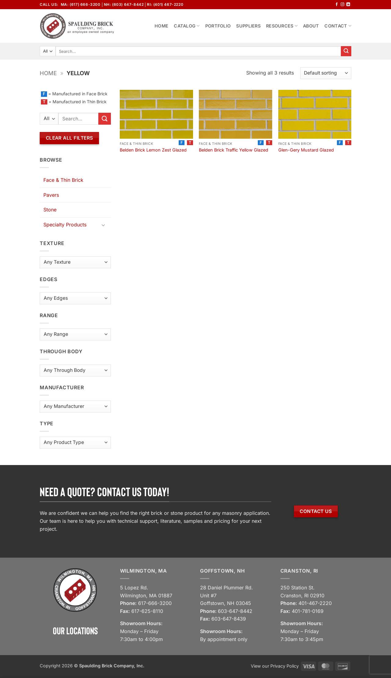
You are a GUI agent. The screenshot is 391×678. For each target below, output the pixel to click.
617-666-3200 (155, 603)
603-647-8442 (235, 611)
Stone (50, 210)
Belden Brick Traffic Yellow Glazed (233, 149)
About (311, 25)
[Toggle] (103, 225)
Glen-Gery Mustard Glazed (306, 149)
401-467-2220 (315, 603)
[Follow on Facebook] (336, 4)
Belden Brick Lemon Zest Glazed (153, 149)
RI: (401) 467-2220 (165, 4)
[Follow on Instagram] (342, 4)
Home (161, 25)
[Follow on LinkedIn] (348, 4)
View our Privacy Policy (275, 666)
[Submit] (346, 51)
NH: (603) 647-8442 (124, 4)
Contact (337, 26)
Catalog (187, 26)
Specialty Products (64, 225)
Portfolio (218, 25)
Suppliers (248, 25)
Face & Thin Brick (63, 180)
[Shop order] (325, 73)
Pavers (51, 195)
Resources (282, 26)
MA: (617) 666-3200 (80, 4)
